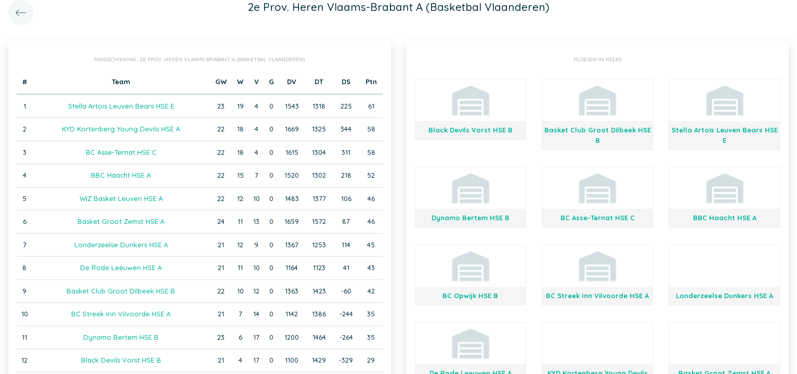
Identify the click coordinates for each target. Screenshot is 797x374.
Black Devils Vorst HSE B (121, 360)
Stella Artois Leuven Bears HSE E (121, 106)
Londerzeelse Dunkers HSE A (121, 245)
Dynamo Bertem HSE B (121, 337)
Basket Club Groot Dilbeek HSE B (121, 291)
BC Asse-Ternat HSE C (121, 152)
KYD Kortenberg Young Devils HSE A (121, 129)
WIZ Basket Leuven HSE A (121, 198)
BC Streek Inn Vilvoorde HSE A (121, 314)
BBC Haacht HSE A (121, 175)
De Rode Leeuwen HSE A (121, 267)
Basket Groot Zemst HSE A (120, 221)
